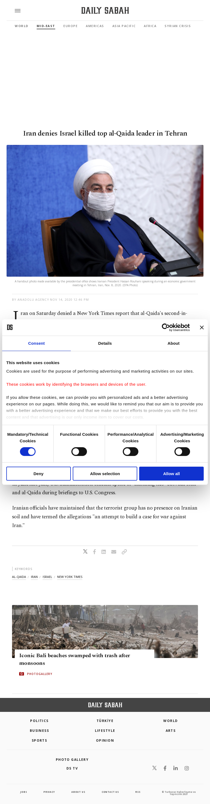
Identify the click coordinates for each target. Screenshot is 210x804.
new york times (69, 577)
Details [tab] (105, 343)
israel (47, 577)
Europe (70, 25)
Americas (95, 25)
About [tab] (174, 343)
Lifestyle (105, 730)
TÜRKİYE (105, 720)
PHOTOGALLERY (39, 674)
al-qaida (19, 577)
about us (78, 791)
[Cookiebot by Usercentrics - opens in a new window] (166, 327)
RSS (137, 791)
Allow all (171, 473)
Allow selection (105, 473)
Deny (38, 473)
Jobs (23, 791)
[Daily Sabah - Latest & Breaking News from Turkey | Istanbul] (105, 10)
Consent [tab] (36, 343)
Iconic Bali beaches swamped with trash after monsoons (74, 659)
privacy (49, 791)
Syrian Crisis (178, 25)
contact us (110, 791)
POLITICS (39, 720)
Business (39, 730)
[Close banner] (202, 327)
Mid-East (46, 25)
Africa (150, 25)
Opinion (105, 740)
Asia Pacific (124, 25)
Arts (171, 730)
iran (34, 577)
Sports (39, 740)
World (21, 25)
